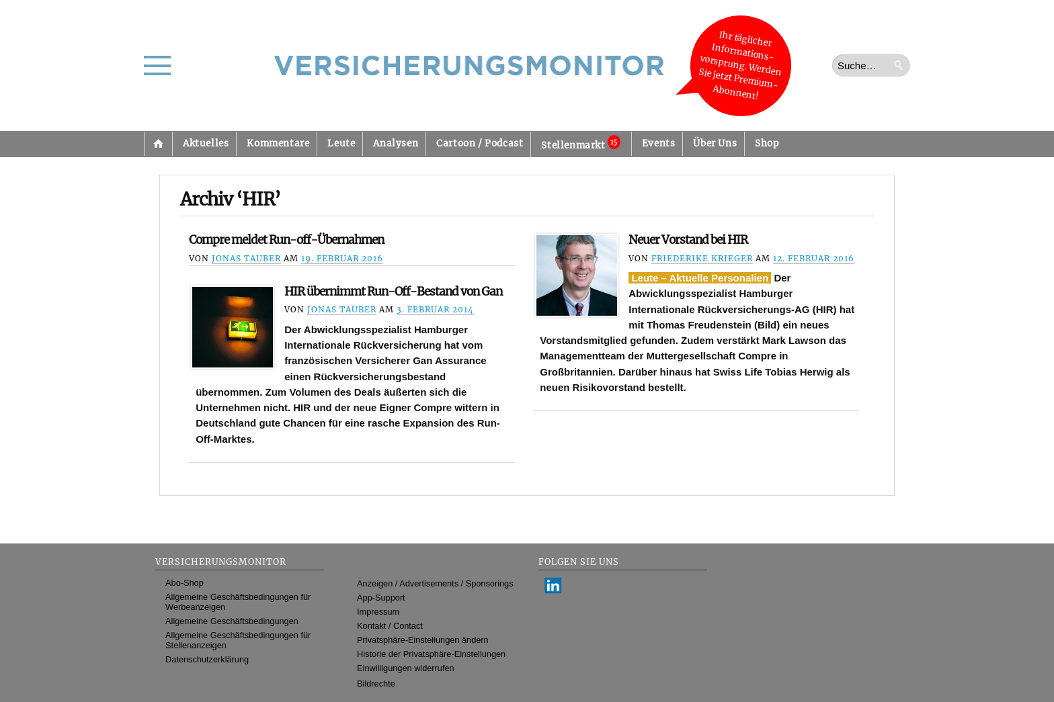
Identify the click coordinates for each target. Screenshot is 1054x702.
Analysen (395, 143)
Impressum (378, 612)
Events (659, 143)
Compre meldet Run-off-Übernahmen (286, 239)
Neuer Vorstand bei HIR (688, 239)
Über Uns (715, 143)
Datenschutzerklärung (207, 659)
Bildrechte (376, 683)
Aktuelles (206, 143)
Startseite (158, 144)
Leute (341, 143)
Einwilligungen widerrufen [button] (405, 668)
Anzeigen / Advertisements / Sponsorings (435, 583)
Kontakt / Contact (390, 626)
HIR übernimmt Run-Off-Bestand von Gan (393, 291)
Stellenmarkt (580, 143)
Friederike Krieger (702, 258)
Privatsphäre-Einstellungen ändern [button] (423, 640)
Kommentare (278, 143)
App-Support (381, 598)
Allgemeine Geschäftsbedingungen (231, 621)
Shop (766, 143)
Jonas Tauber (246, 258)
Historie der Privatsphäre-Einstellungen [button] (431, 654)
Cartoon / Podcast (479, 143)
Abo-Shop (184, 583)
